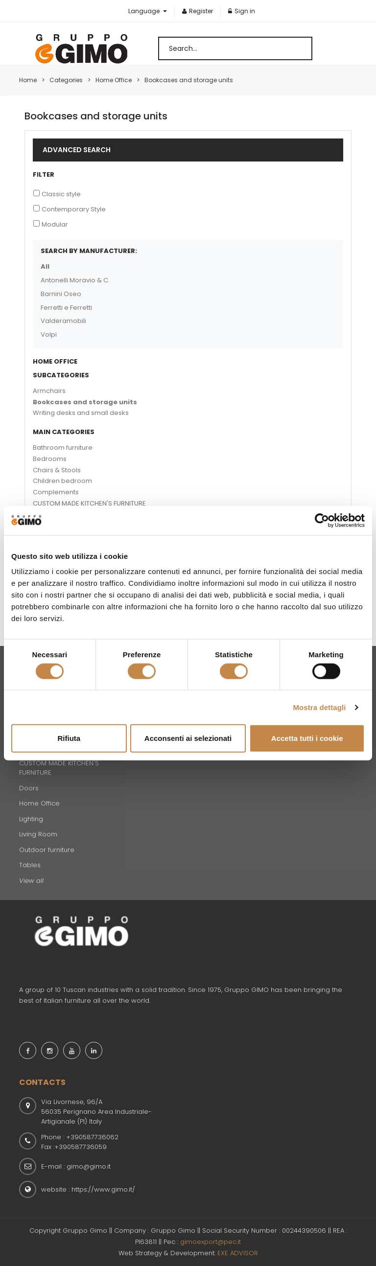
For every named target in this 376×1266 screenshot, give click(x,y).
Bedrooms (50, 458)
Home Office (39, 803)
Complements (56, 492)
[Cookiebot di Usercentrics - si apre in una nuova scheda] (322, 520)
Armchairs (49, 390)
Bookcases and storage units (85, 402)
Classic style (61, 194)
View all (31, 880)
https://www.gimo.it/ (103, 1189)
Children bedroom (62, 480)
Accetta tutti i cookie (307, 738)
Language (144, 11)
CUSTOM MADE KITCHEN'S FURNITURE (89, 503)
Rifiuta (68, 738)
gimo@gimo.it (89, 1166)
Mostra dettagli (319, 707)
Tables (30, 865)
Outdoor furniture (46, 849)
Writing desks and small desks (81, 412)
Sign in (241, 11)
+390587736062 (92, 1137)
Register (197, 11)
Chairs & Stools (57, 470)
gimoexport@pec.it (210, 1241)
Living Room (38, 834)
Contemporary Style (74, 209)
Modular (55, 224)
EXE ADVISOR (237, 1253)
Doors (29, 788)
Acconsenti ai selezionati (188, 738)
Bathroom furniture (63, 447)
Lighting (31, 819)
